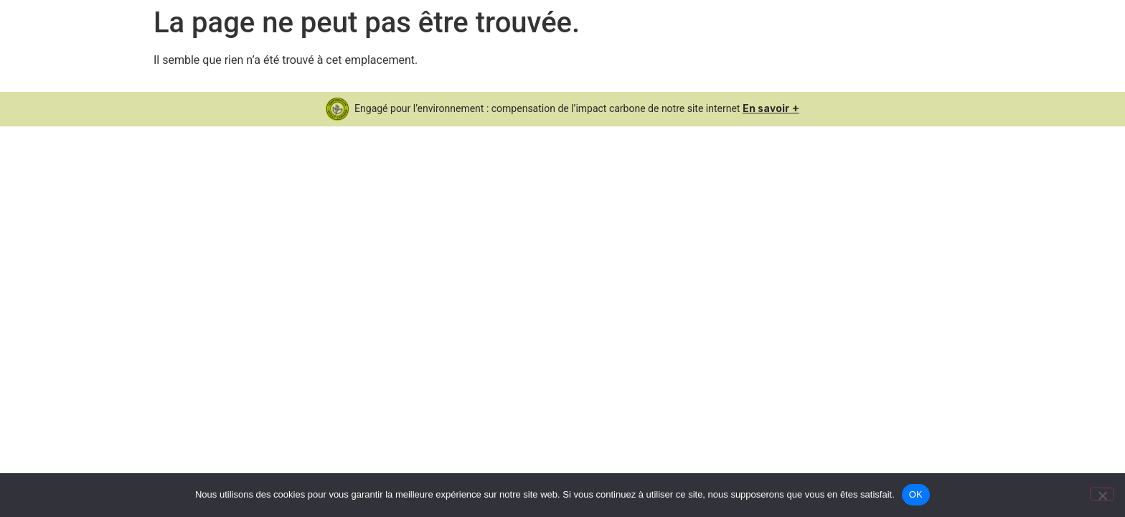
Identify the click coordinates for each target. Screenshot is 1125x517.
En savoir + (771, 109)
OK (916, 494)
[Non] (1102, 494)
